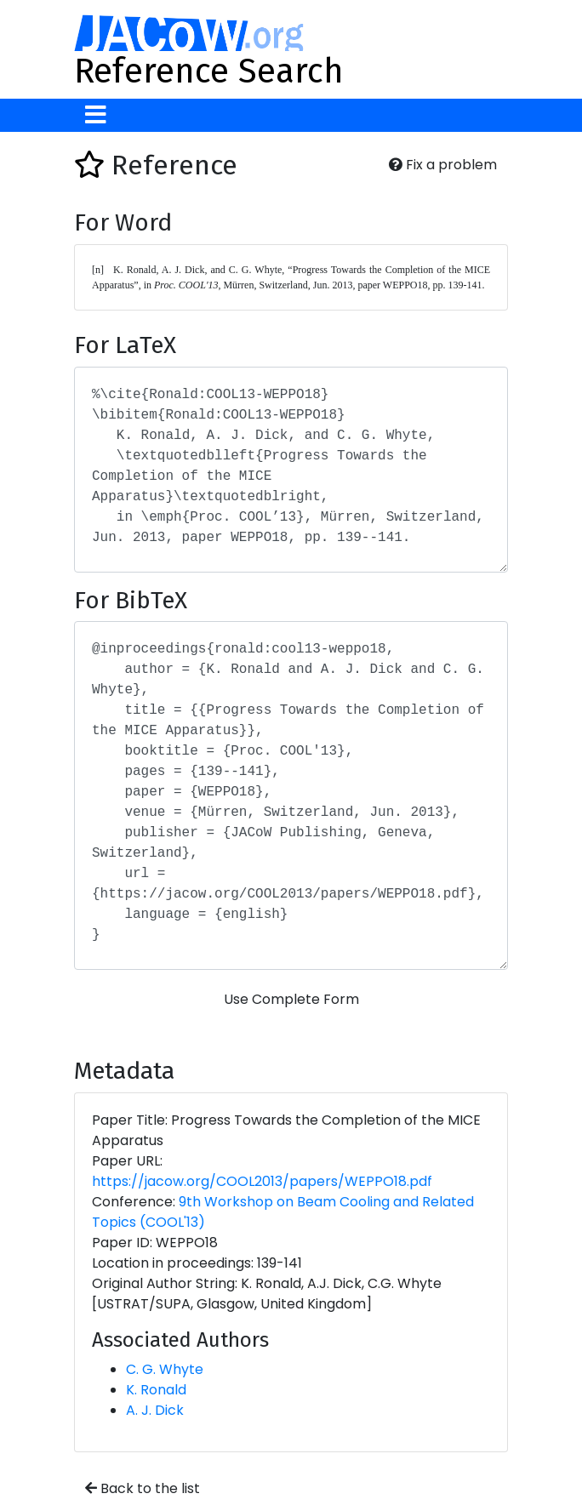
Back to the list (142, 1488)
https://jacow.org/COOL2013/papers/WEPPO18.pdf (262, 1181)
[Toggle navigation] (95, 115)
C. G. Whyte (164, 1369)
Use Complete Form (291, 999)
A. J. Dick (155, 1410)
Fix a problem (443, 164)
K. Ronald (156, 1390)
